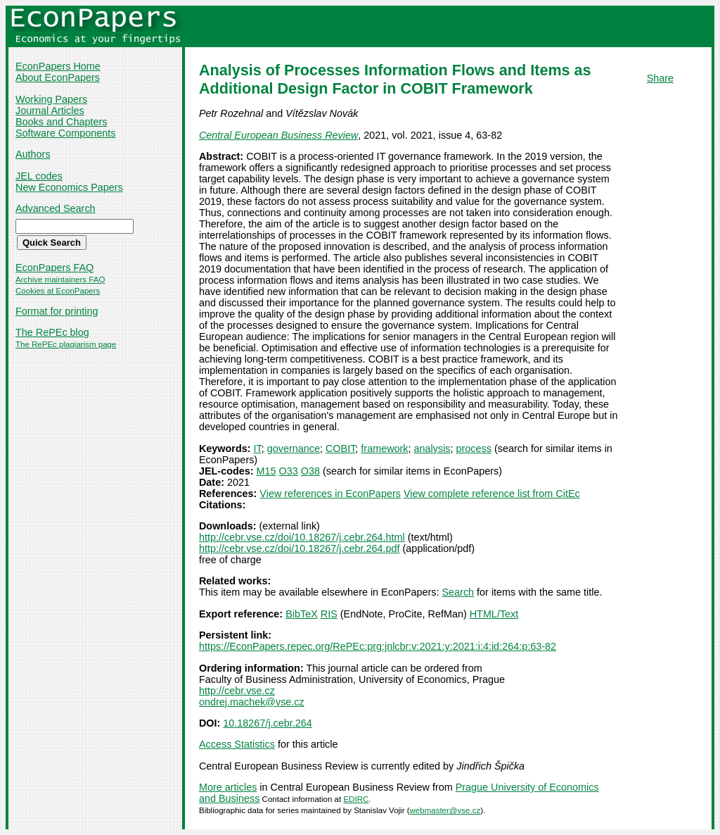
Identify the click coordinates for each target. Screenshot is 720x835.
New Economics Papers (69, 187)
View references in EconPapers (330, 493)
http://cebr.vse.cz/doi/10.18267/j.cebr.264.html (302, 537)
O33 (288, 471)
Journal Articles (49, 110)
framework (384, 448)
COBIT (340, 448)
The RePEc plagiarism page (65, 344)
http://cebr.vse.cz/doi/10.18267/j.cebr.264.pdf (299, 548)
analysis (432, 448)
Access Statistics (237, 744)
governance (293, 448)
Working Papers (51, 99)
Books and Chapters (61, 121)
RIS (329, 614)
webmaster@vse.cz (445, 810)
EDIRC (355, 799)
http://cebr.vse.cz (237, 690)
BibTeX (301, 614)
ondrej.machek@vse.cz (251, 702)
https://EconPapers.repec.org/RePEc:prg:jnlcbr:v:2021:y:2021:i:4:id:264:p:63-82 (377, 646)
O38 (310, 471)
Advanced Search (55, 208)
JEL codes (39, 176)
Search (458, 592)
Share (660, 78)
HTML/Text (494, 614)
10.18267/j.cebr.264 (267, 723)
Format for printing (56, 311)
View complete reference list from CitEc (492, 493)
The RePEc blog (52, 332)
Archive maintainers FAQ (60, 279)
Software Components (65, 133)
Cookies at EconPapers (57, 291)
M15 (266, 471)
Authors (33, 154)
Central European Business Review (278, 135)
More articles (228, 787)
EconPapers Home (58, 66)
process (473, 448)
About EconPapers (57, 77)
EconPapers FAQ (54, 267)
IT (258, 448)
